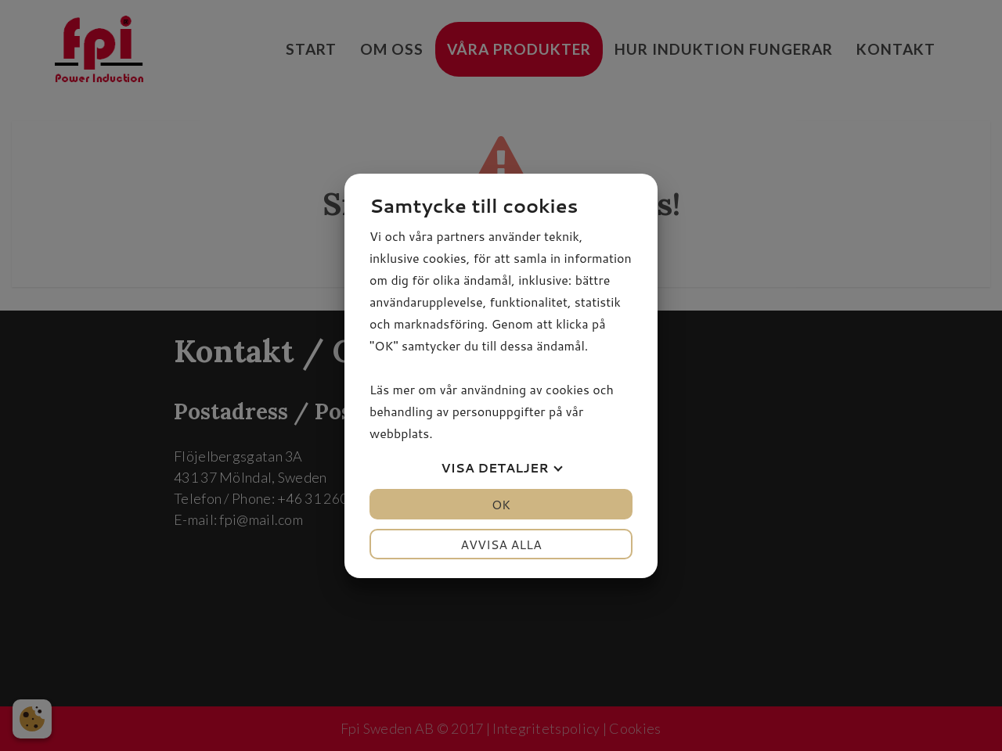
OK (501, 504)
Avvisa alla (501, 544)
